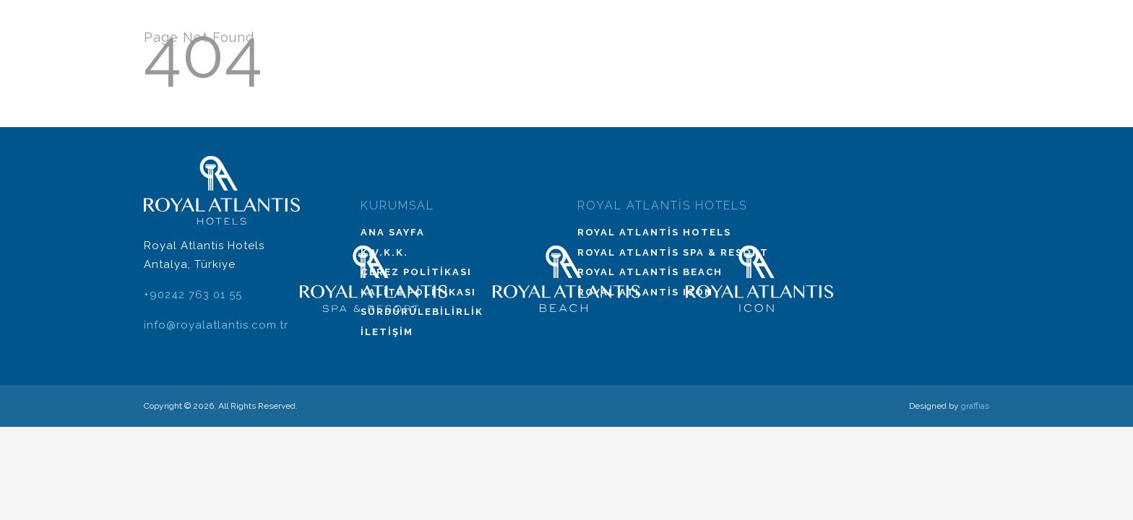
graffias (975, 406)
